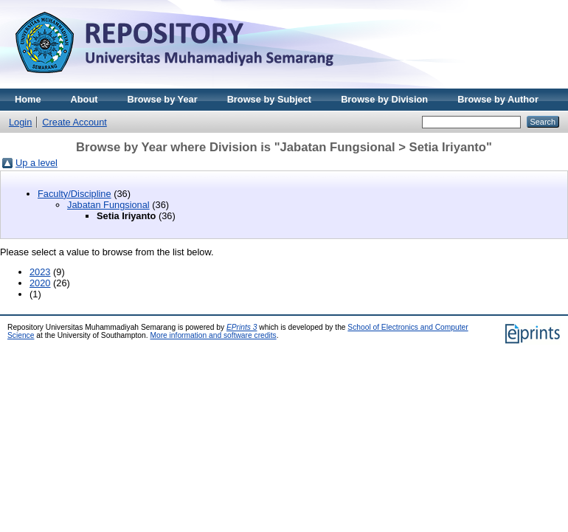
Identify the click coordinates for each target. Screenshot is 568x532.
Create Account (74, 122)
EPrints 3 (241, 327)
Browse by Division (384, 99)
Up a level (36, 162)
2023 (40, 271)
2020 (40, 283)
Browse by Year (163, 99)
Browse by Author (497, 99)
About (84, 99)
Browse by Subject (269, 99)
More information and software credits (213, 335)
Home (28, 99)
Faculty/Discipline (74, 193)
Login (20, 122)
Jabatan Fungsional (108, 204)
